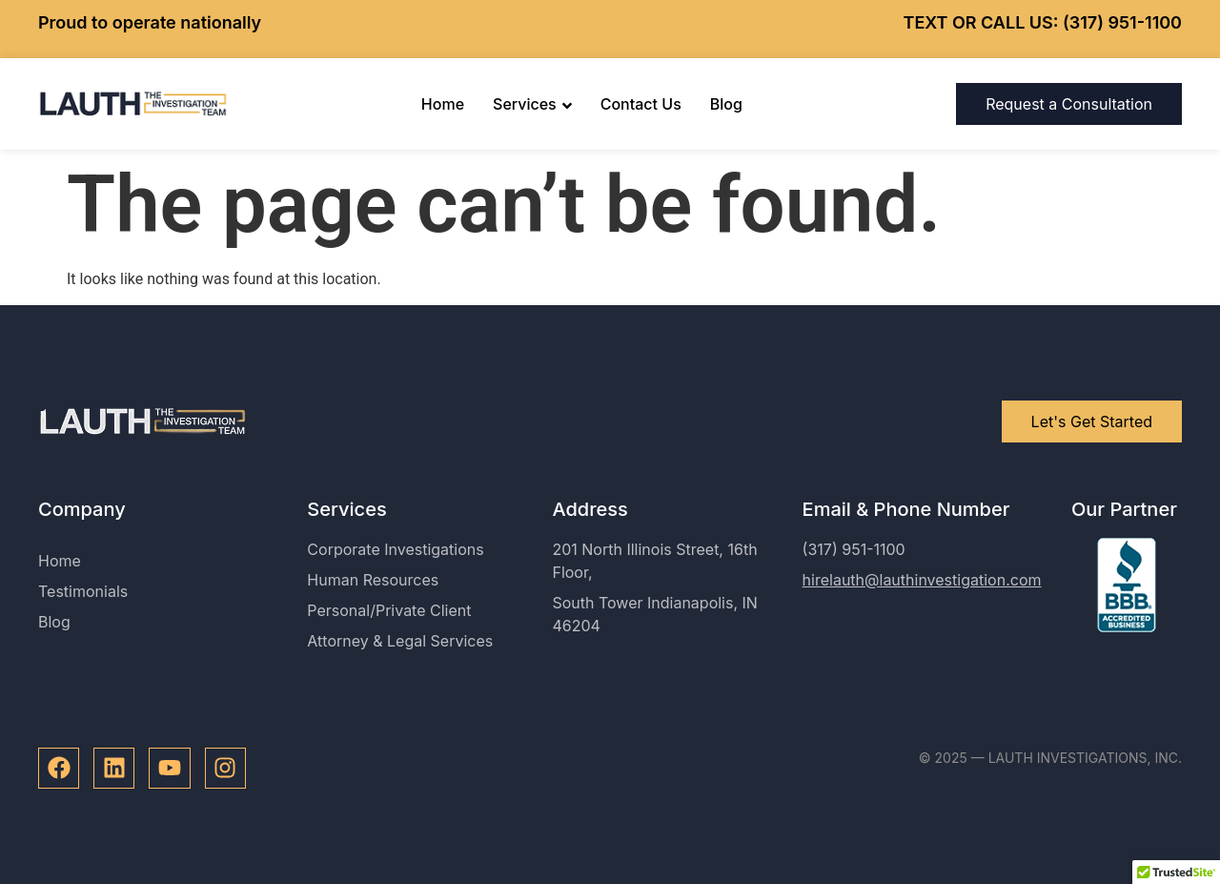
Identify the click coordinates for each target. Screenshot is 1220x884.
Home (442, 103)
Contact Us (640, 103)
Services (532, 103)
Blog (726, 103)
